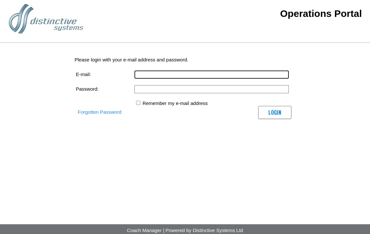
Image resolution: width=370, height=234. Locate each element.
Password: (87, 89)
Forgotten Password (99, 112)
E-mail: (83, 74)
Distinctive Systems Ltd (218, 230)
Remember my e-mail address (175, 103)
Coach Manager (144, 230)
